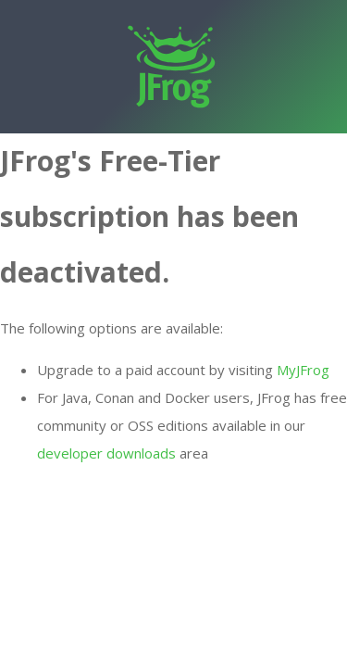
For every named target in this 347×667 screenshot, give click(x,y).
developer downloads (106, 453)
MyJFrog (303, 369)
